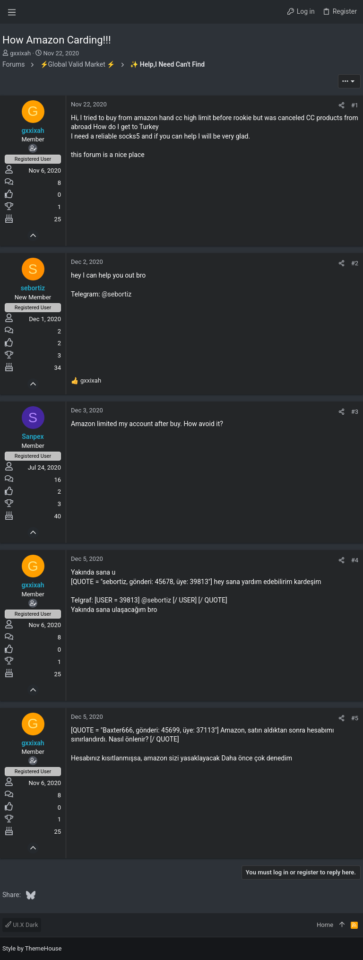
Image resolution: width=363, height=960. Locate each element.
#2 (354, 263)
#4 (354, 560)
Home (325, 924)
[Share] (341, 105)
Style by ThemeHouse (31, 948)
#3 (354, 411)
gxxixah (20, 53)
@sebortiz (116, 294)
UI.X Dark (21, 924)
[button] (11, 11)
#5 (354, 718)
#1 (354, 105)
